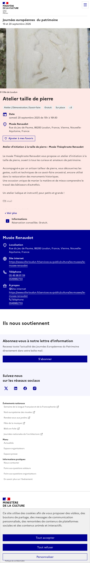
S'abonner (45, 359)
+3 (70, 107)
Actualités (9, 443)
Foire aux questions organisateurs (20, 473)
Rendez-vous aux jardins (15, 417)
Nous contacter (11, 462)
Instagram (34, 388)
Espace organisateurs (14, 448)
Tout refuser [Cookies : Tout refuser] (45, 547)
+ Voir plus (11, 213)
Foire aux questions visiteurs (17, 468)
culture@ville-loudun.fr (16, 209)
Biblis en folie (10, 428)
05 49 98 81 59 (17, 275)
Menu (85, 4)
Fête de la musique (13, 423)
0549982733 (16, 279)
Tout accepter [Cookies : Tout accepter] (45, 538)
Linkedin (15, 388)
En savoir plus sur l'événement (18, 479)
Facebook (25, 388)
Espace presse (10, 453)
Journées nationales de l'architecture (22, 434)
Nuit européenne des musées (18, 412)
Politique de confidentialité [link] (14, 561)
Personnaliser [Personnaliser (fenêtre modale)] (45, 557)
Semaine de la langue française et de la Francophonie (30, 406)
